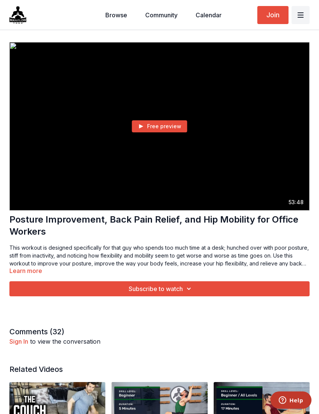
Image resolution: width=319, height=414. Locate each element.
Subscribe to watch (161, 288)
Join (273, 15)
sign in (18, 341)
